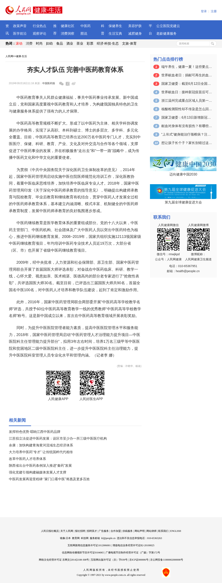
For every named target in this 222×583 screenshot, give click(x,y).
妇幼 (49, 43)
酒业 (69, 43)
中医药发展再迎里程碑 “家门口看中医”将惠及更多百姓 (49, 479)
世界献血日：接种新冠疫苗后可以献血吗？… (186, 92)
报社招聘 (80, 531)
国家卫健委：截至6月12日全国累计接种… (186, 83)
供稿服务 (128, 531)
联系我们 (163, 531)
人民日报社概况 (50, 531)
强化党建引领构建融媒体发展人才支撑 (37, 472)
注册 (214, 11)
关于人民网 (66, 531)
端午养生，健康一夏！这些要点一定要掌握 (186, 67)
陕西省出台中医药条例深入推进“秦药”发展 (40, 465)
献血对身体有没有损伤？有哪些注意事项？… (186, 126)
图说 (83, 33)
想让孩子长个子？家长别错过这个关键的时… (186, 143)
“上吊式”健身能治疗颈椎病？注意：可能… (186, 134)
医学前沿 (20, 33)
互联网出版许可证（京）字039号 (109, 559)
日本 (68, 538)
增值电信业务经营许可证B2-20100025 (133, 545)
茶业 (79, 43)
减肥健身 (135, 33)
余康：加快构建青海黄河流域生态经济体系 (41, 445)
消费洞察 (67, 33)
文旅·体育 (129, 43)
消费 (29, 43)
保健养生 (115, 26)
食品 (59, 43)
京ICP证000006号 (138, 559)
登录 (204, 11)
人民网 (9, 56)
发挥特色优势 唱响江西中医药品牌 (34, 431)
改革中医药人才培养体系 (27, 459)
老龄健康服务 (166, 33)
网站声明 (140, 531)
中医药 (85, 26)
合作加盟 (116, 531)
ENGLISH (175, 531)
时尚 (39, 43)
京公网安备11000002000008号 (166, 559)
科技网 (85, 538)
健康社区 (67, 26)
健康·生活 (21, 56)
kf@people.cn (108, 538)
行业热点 (39, 26)
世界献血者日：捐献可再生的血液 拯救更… (186, 75)
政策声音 (20, 26)
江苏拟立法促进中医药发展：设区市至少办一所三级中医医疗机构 (58, 438)
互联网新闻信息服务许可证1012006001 (89, 545)
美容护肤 (135, 26)
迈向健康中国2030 (183, 174)
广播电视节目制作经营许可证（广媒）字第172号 (133, 552)
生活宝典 (115, 33)
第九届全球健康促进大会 (183, 202)
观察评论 (39, 33)
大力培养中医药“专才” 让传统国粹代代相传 (41, 452)
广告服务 (104, 531)
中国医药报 (48, 83)
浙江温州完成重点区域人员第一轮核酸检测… (186, 100)
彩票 (90, 43)
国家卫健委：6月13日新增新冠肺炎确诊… (186, 117)
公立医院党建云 (168, 26)
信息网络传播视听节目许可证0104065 (83, 552)
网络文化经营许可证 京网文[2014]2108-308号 (64, 559)
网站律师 (151, 531)
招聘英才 (92, 531)
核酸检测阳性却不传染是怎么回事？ (186, 109)
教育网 (76, 538)
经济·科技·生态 (108, 43)
